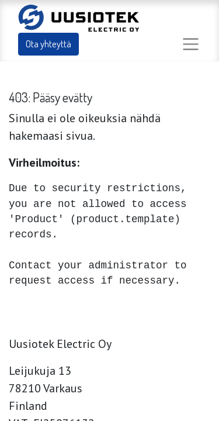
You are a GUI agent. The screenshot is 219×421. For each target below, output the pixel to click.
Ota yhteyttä (48, 43)
